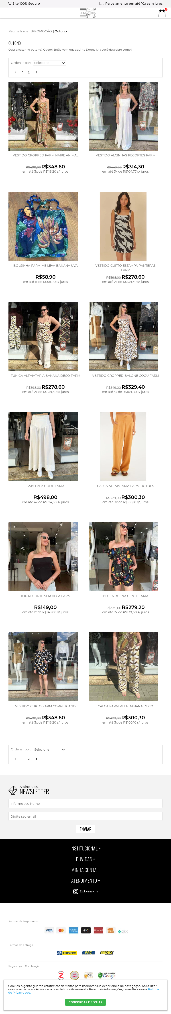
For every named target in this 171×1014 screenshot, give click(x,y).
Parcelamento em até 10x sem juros (134, 4)
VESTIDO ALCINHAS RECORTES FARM (125, 155)
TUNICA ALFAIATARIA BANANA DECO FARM (45, 376)
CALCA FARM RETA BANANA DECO (125, 706)
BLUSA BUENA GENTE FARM (125, 596)
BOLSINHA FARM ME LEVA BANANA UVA (45, 266)
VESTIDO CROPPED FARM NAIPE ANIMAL (45, 155)
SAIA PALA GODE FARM (45, 486)
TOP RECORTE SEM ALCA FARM (45, 596)
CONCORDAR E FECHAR (85, 1002)
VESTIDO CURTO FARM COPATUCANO (45, 706)
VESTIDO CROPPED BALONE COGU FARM (125, 376)
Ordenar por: (21, 63)
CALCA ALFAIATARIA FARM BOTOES (125, 486)
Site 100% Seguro (26, 4)
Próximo (36, 72)
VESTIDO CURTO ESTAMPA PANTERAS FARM (125, 268)
